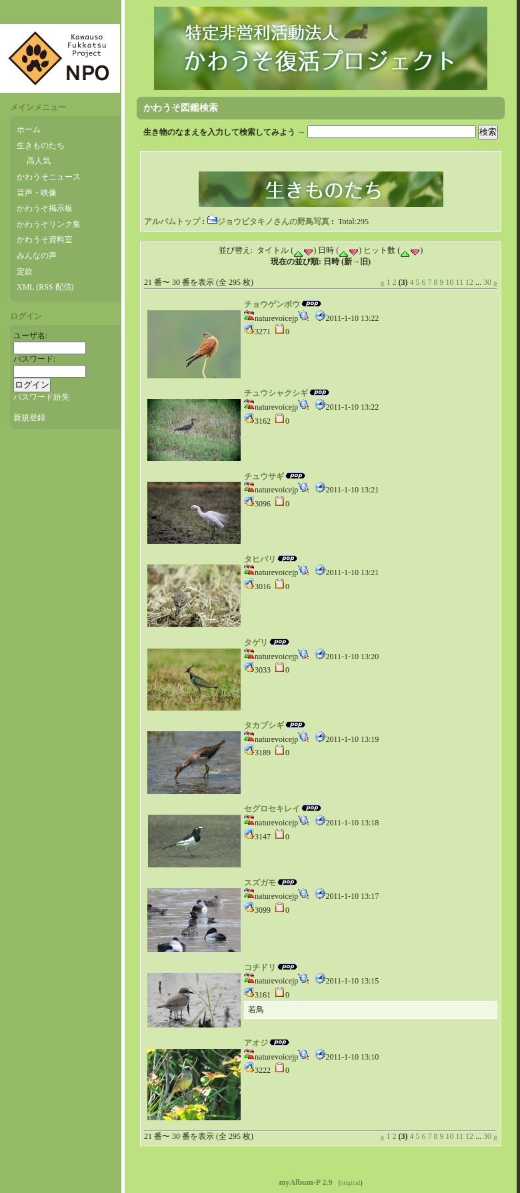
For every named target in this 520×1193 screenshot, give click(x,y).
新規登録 (29, 417)
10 (449, 282)
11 (459, 282)
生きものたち (41, 145)
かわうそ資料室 (45, 239)
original (351, 1182)
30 (487, 282)
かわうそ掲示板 (45, 208)
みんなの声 (37, 255)
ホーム (29, 129)
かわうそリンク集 (49, 224)
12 (469, 282)
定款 (25, 271)
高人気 (39, 160)
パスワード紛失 (41, 397)
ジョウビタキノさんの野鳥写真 (268, 221)
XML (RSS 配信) (45, 287)
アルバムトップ (172, 221)
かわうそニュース (49, 176)
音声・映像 (37, 192)
